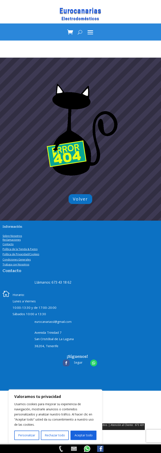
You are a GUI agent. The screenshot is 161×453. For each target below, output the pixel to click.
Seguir (78, 362)
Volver (80, 199)
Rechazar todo (55, 435)
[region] (55, 416)
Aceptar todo (84, 435)
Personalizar (26, 435)
